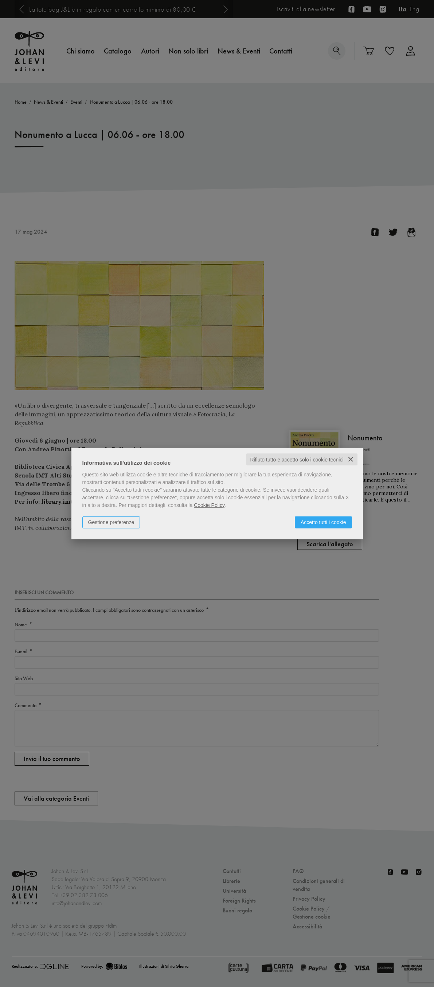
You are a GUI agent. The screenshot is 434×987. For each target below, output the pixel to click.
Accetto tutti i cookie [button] (323, 522)
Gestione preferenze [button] (111, 522)
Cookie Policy (209, 505)
